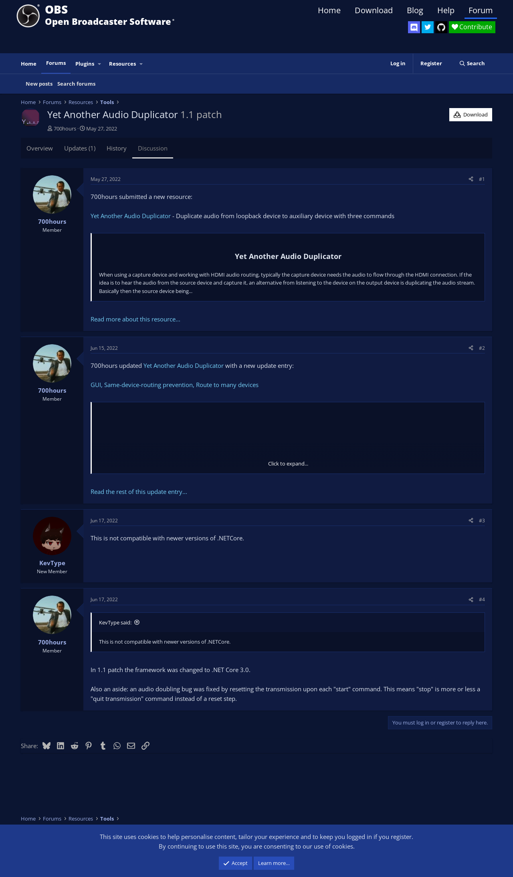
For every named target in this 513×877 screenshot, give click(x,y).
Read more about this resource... (135, 319)
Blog (415, 10)
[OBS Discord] (414, 27)
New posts (39, 83)
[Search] (472, 63)
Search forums (76, 83)
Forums (56, 62)
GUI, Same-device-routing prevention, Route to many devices (175, 385)
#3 (482, 520)
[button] (100, 64)
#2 (482, 348)
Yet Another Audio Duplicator (131, 216)
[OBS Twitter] (428, 27)
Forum (481, 10)
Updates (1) (79, 148)
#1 (482, 179)
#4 (482, 599)
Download (374, 10)
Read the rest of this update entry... (139, 492)
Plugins (84, 63)
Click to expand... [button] (288, 463)
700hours (65, 128)
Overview (39, 148)
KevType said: (115, 622)
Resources (122, 63)
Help (445, 10)
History (117, 148)
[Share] (471, 179)
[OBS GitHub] (441, 27)
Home (329, 10)
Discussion (153, 148)
